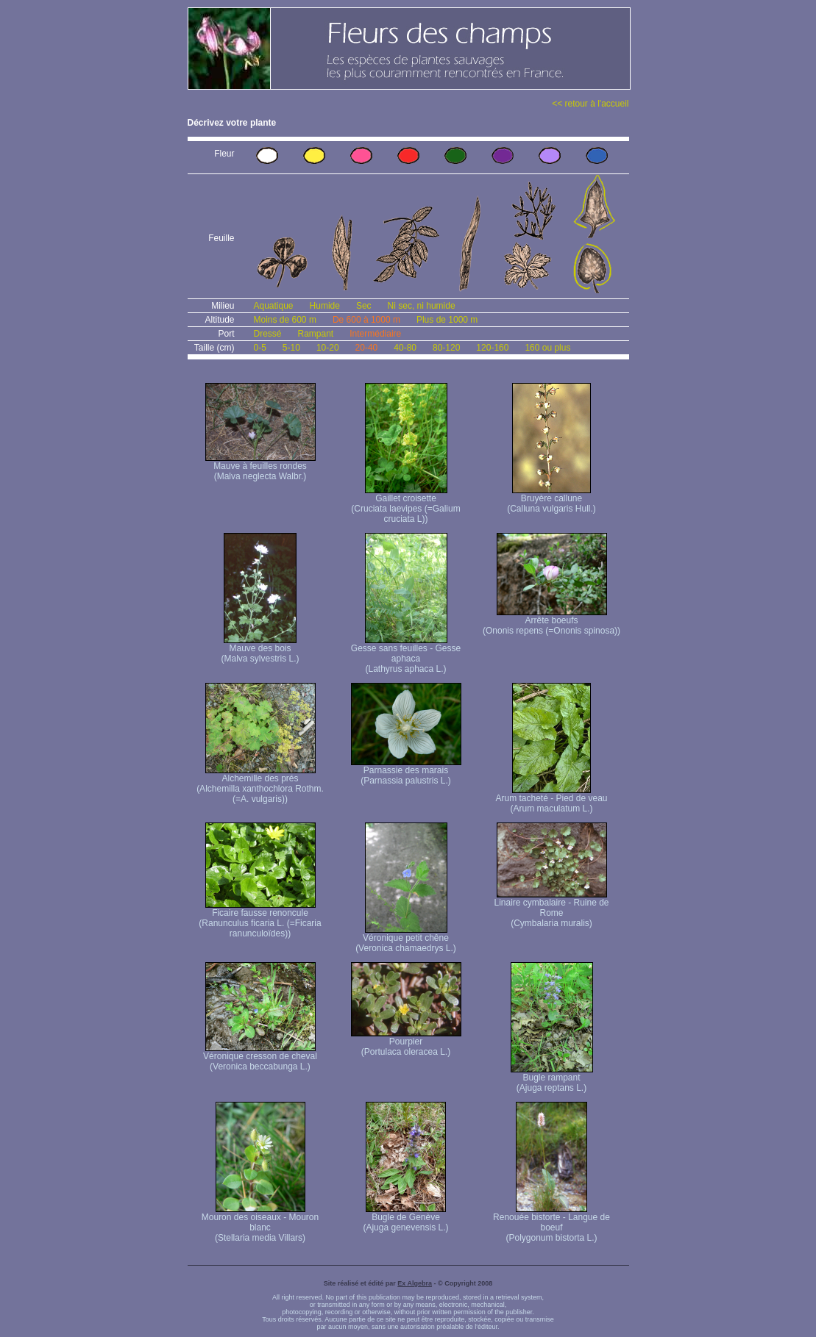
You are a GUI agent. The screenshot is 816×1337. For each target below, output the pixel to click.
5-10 (291, 348)
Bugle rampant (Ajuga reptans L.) (552, 1078)
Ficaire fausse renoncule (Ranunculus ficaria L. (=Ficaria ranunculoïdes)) (260, 919)
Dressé (268, 334)
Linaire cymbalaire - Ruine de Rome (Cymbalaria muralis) (551, 908)
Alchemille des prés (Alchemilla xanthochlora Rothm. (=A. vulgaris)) (260, 784)
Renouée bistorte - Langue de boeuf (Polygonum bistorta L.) (551, 1223)
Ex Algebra (414, 1283)
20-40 (366, 348)
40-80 (405, 348)
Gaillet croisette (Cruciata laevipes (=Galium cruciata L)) (405, 504)
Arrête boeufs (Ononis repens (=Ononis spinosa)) (551, 621)
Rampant (316, 334)
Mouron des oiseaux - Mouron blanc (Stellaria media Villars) (260, 1223)
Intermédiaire (375, 334)
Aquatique (274, 306)
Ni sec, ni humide (421, 306)
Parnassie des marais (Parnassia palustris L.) (406, 771)
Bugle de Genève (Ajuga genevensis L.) (405, 1218)
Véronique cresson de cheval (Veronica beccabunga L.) (260, 1057)
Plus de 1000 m (447, 320)
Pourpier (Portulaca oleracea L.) (406, 1042)
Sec (364, 306)
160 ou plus (547, 348)
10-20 (327, 348)
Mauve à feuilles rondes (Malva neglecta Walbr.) (260, 467)
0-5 (260, 348)
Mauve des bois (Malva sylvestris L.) (260, 649)
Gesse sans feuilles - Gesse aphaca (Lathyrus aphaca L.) (406, 654)
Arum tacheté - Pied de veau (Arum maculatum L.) (551, 799)
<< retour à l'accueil (590, 103)
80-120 (446, 348)
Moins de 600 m (285, 320)
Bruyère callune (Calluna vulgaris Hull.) (551, 499)
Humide (325, 306)
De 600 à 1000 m (366, 320)
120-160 (492, 348)
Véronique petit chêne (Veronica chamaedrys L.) (405, 939)
